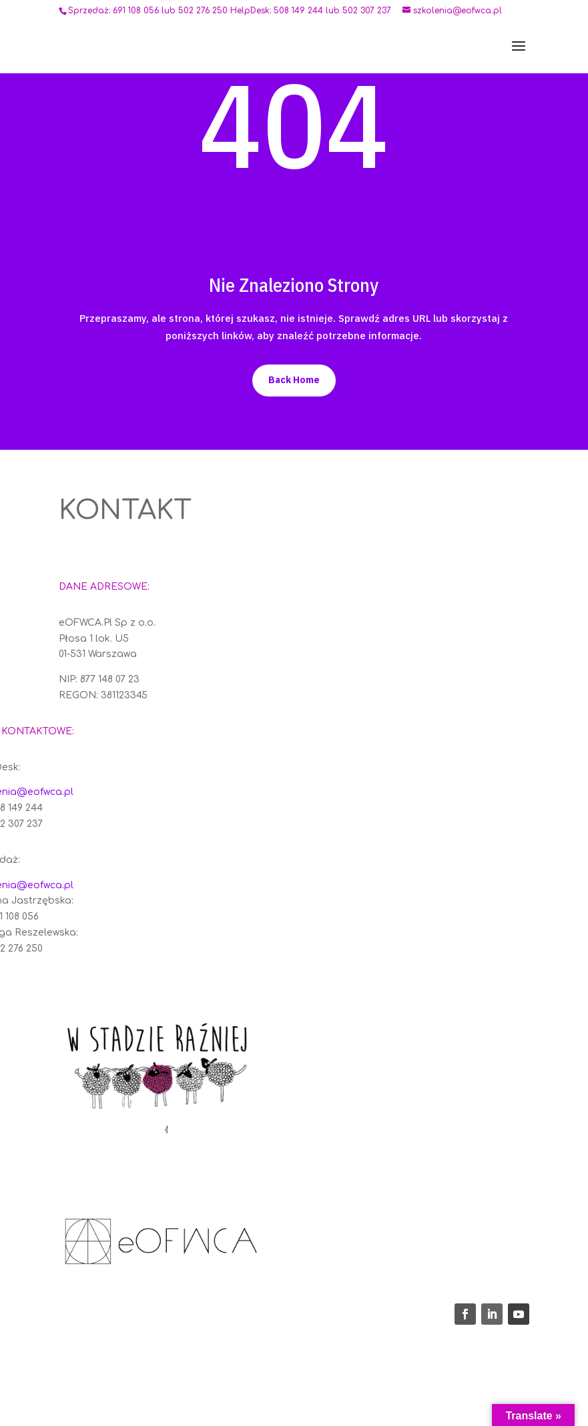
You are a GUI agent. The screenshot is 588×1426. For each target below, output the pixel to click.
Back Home (294, 380)
